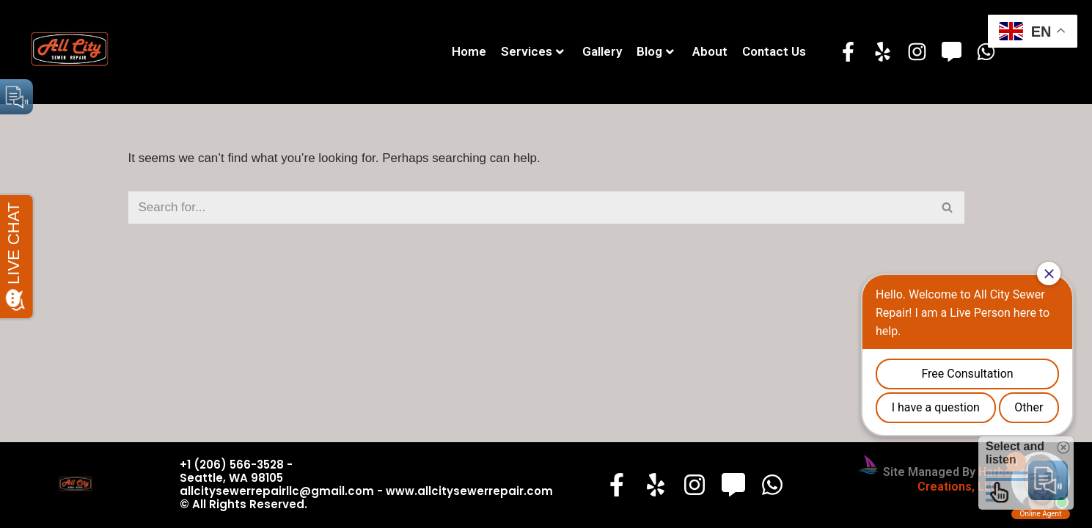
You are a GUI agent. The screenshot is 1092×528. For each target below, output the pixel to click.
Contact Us (774, 51)
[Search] (529, 207)
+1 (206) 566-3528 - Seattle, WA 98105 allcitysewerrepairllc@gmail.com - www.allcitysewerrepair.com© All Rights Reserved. (366, 484)
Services (532, 51)
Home (469, 51)
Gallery (602, 51)
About (710, 51)
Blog (655, 51)
